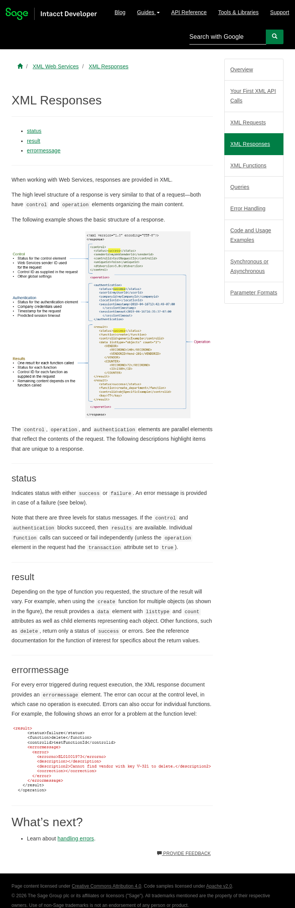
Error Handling (248, 208)
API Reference (189, 12)
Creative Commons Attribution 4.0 (106, 886)
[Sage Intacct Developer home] (20, 66)
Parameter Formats (253, 292)
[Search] (274, 37)
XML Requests (248, 122)
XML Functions (248, 165)
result (33, 141)
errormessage (44, 150)
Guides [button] (148, 12)
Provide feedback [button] (183, 853)
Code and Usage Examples (250, 235)
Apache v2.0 (219, 886)
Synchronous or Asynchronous (249, 266)
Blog (119, 12)
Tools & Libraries (238, 12)
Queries (240, 187)
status (34, 131)
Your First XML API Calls (253, 96)
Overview (241, 69)
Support (279, 12)
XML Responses (250, 144)
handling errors (76, 838)
